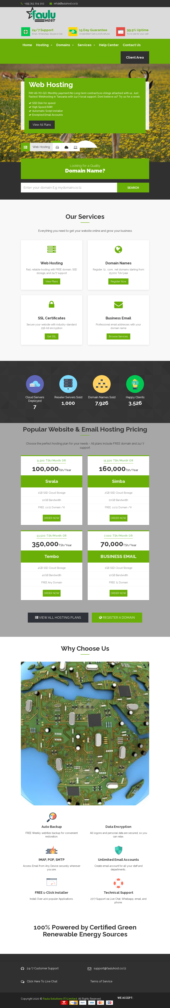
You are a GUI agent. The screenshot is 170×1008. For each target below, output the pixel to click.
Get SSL (51, 336)
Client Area (135, 57)
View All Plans (42, 124)
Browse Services (118, 336)
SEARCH (133, 187)
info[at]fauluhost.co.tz (64, 3)
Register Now (118, 281)
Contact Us (132, 45)
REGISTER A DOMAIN (117, 617)
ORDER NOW (51, 518)
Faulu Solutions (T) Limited (60, 998)
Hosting (44, 45)
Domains (65, 45)
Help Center (109, 45)
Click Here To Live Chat (42, 981)
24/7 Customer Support (43, 968)
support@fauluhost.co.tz (110, 968)
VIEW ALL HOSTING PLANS (58, 617)
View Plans (51, 281)
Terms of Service (101, 981)
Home (27, 45)
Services (86, 45)
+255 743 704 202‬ (32, 3)
